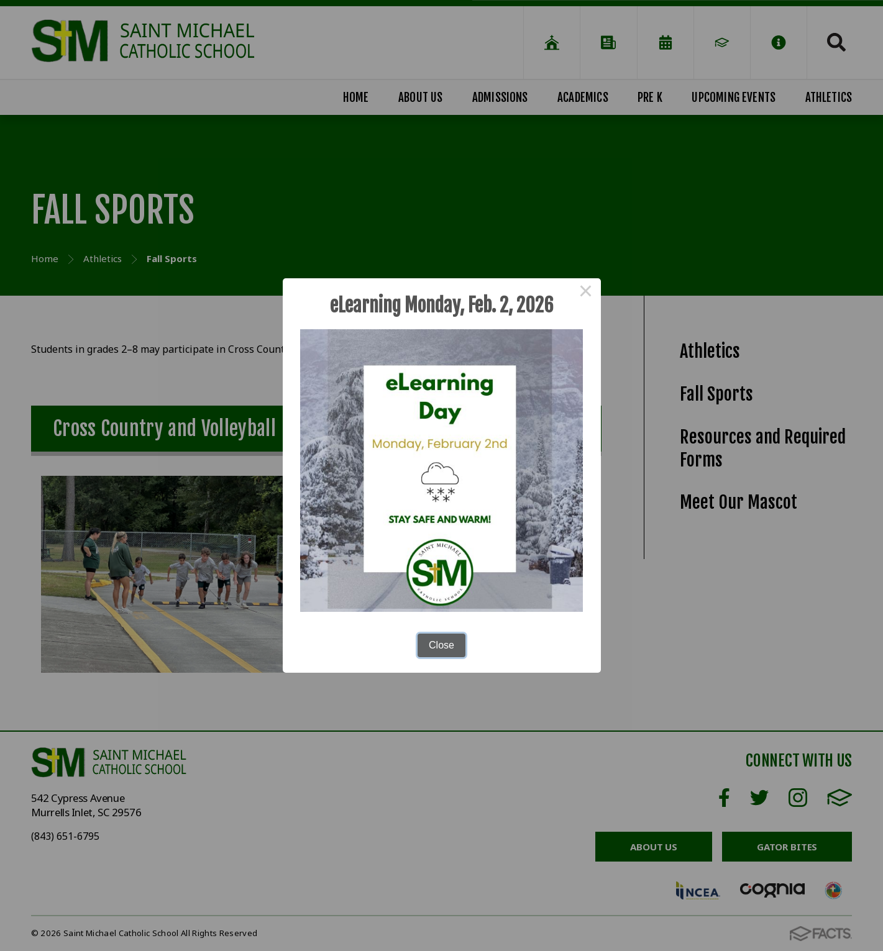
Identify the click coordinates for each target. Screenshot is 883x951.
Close (441, 645)
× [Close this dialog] (586, 293)
